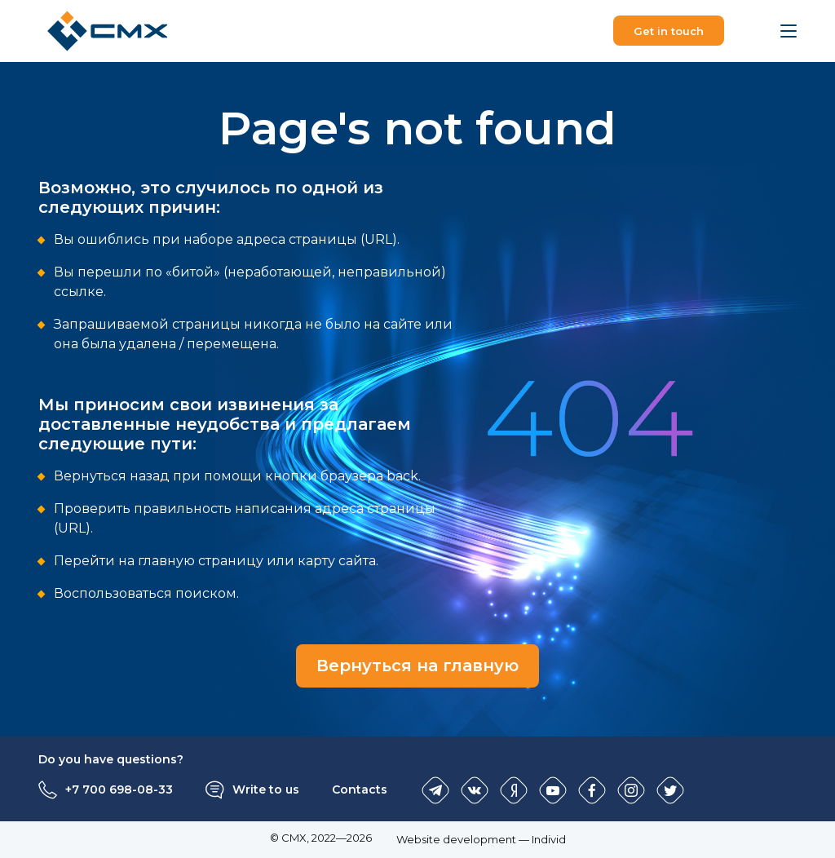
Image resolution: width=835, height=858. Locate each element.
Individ (549, 839)
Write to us (265, 789)
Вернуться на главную (417, 665)
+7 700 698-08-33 (119, 789)
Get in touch (669, 31)
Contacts (359, 789)
